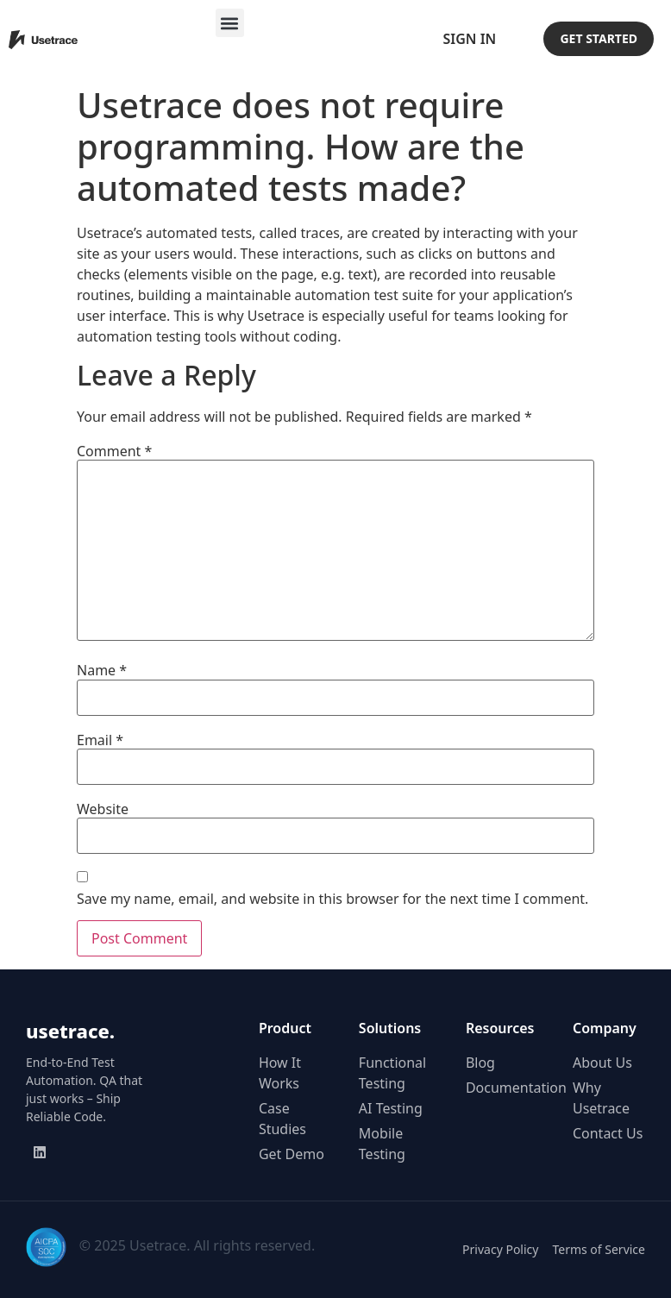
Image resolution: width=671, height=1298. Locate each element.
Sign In (469, 38)
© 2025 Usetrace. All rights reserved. (197, 1245)
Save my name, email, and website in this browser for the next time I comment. (332, 899)
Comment (114, 451)
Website (103, 809)
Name (102, 670)
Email (100, 740)
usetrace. (70, 1031)
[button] (230, 23)
